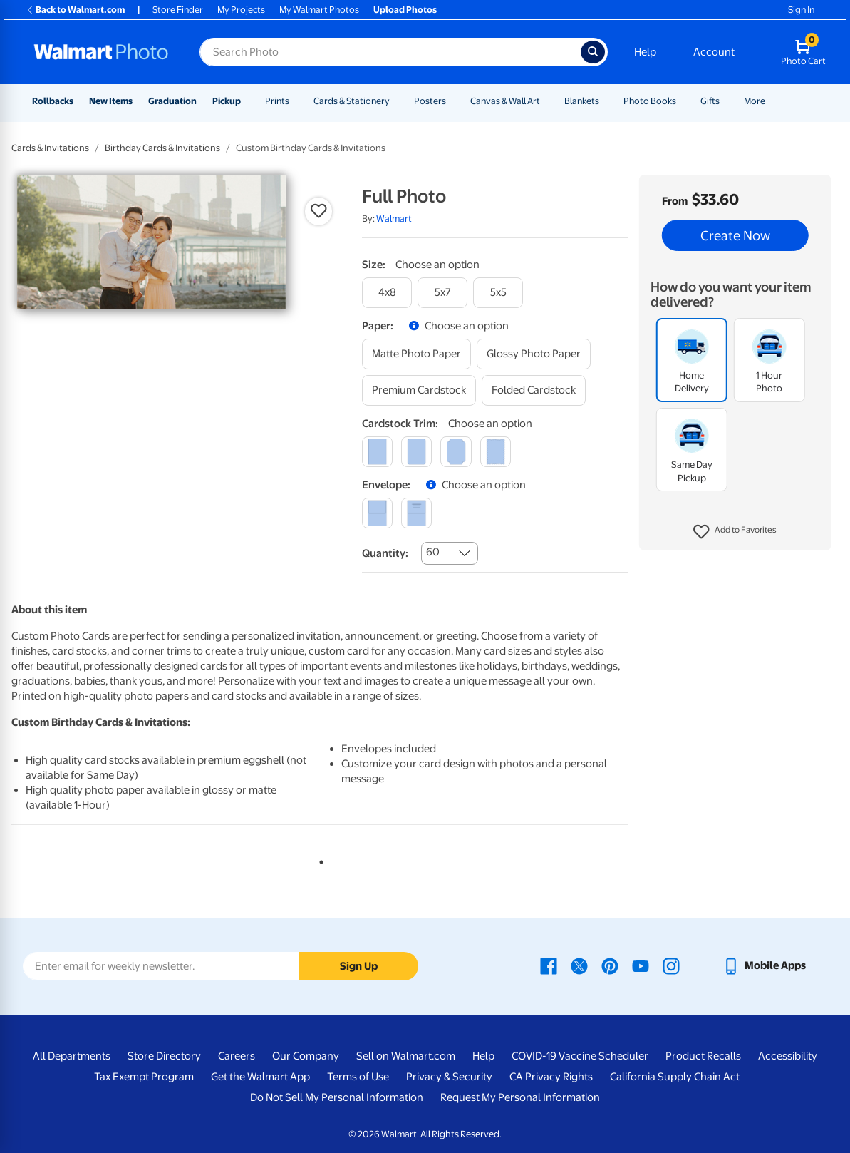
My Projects (241, 9)
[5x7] (442, 292)
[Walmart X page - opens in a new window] (579, 965)
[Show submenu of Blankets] (605, 100)
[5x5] (498, 292)
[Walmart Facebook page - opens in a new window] (548, 965)
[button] (735, 532)
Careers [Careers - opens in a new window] (236, 1056)
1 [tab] (318, 859)
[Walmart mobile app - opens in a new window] (764, 965)
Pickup (226, 101)
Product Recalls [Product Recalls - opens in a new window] (703, 1056)
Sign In (801, 9)
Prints (277, 101)
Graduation (172, 101)
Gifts (710, 101)
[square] (377, 451)
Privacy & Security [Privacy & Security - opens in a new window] (449, 1076)
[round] (416, 451)
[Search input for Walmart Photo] (390, 52)
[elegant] (455, 451)
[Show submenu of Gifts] (726, 100)
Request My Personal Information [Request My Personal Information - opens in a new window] (520, 1097)
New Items (111, 101)
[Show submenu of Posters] (452, 100)
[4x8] (387, 292)
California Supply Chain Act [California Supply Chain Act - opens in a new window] (675, 1076)
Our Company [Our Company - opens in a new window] (305, 1056)
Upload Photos (405, 9)
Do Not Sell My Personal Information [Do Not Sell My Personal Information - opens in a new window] (336, 1097)
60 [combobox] (433, 551)
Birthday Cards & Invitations (162, 148)
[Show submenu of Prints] (295, 100)
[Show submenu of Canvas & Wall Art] (546, 100)
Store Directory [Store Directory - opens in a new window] (164, 1056)
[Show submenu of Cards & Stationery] (396, 100)
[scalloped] (495, 451)
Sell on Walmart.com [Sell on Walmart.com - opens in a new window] (405, 1056)
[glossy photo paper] (534, 354)
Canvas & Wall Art (505, 101)
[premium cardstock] (419, 390)
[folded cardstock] (534, 390)
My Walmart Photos (319, 9)
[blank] (377, 513)
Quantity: (385, 553)
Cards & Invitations (50, 148)
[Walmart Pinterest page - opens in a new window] (609, 965)
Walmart (394, 218)
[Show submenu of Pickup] (247, 100)
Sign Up (359, 966)
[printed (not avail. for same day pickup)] (416, 513)
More (754, 101)
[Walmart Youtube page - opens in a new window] (640, 965)
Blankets (581, 101)
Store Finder (177, 9)
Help (645, 52)
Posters (430, 101)
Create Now (735, 235)
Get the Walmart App (260, 1076)
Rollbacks (52, 101)
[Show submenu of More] (771, 100)
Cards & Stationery (351, 101)
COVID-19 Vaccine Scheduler (580, 1056)
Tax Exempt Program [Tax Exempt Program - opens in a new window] (144, 1076)
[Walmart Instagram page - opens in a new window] (671, 965)
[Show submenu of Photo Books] (682, 100)
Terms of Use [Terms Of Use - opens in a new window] (358, 1076)
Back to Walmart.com (75, 9)
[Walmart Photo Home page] (101, 52)
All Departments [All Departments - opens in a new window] (71, 1056)
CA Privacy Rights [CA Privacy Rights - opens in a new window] (551, 1076)
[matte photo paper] (416, 354)
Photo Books (649, 101)
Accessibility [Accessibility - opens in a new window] (787, 1056)
